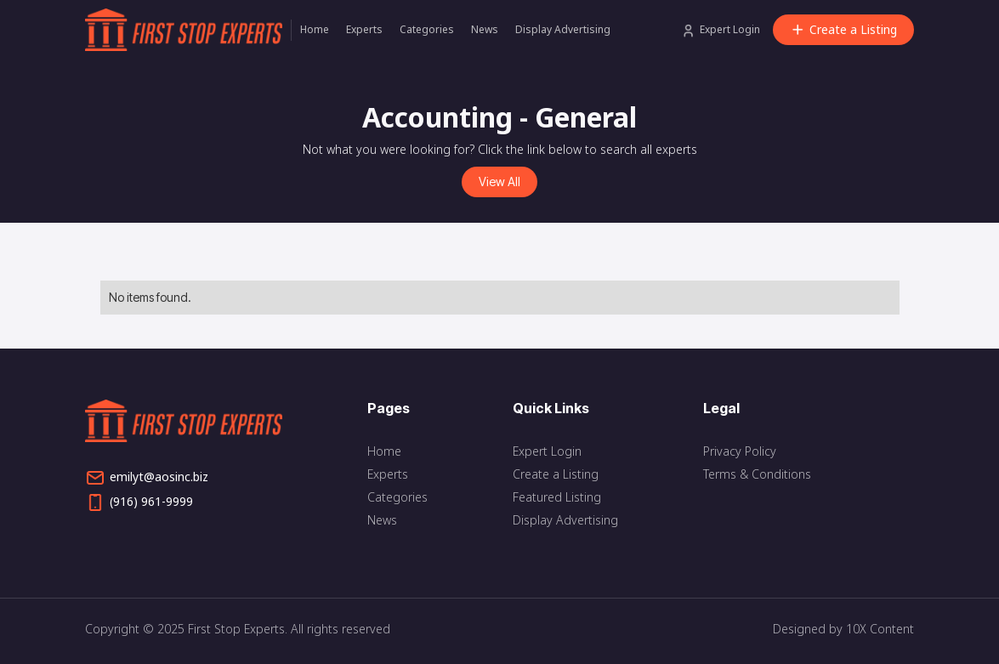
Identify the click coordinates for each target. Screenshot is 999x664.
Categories (427, 29)
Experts (364, 29)
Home (314, 29)
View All (499, 181)
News (484, 29)
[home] (188, 30)
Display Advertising (562, 29)
